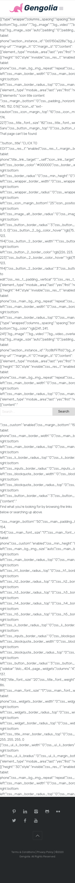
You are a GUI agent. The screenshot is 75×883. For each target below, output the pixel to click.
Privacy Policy (45, 852)
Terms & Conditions (23, 852)
